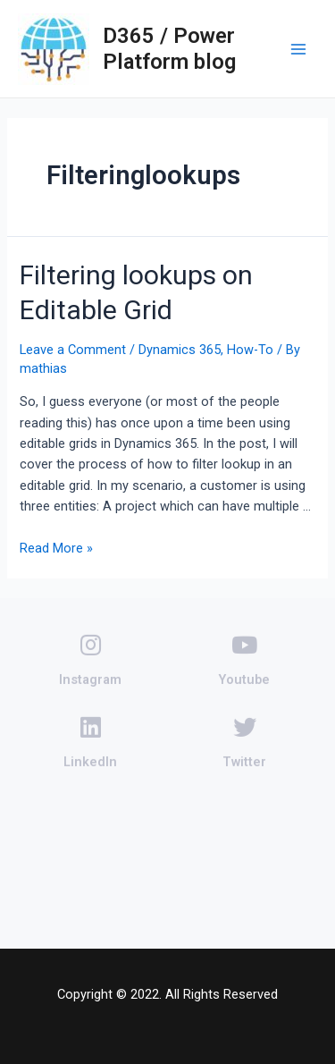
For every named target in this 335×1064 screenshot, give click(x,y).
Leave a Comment (73, 350)
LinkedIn (90, 743)
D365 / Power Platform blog (169, 48)
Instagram (90, 661)
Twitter (244, 743)
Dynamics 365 (179, 350)
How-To (250, 350)
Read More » (56, 548)
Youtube (244, 661)
